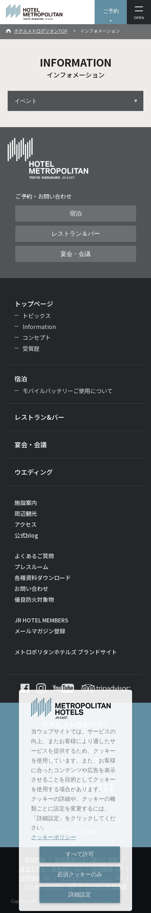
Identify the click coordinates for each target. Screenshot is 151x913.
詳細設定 (79, 894)
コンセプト (37, 337)
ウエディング (33, 472)
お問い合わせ (31, 588)
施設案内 (25, 502)
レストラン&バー (39, 417)
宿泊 (76, 213)
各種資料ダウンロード (42, 578)
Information (39, 326)
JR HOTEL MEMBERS (41, 620)
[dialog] (75, 800)
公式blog (26, 535)
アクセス (25, 524)
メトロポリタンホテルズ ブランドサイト (65, 652)
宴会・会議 (75, 254)
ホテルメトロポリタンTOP (40, 30)
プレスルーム (31, 567)
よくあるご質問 (34, 556)
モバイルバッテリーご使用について (68, 391)
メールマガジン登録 (39, 631)
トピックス (37, 316)
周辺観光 (25, 513)
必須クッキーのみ (79, 874)
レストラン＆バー (76, 233)
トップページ (33, 303)
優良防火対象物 (34, 599)
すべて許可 (80, 854)
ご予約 (111, 11)
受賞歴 (31, 348)
